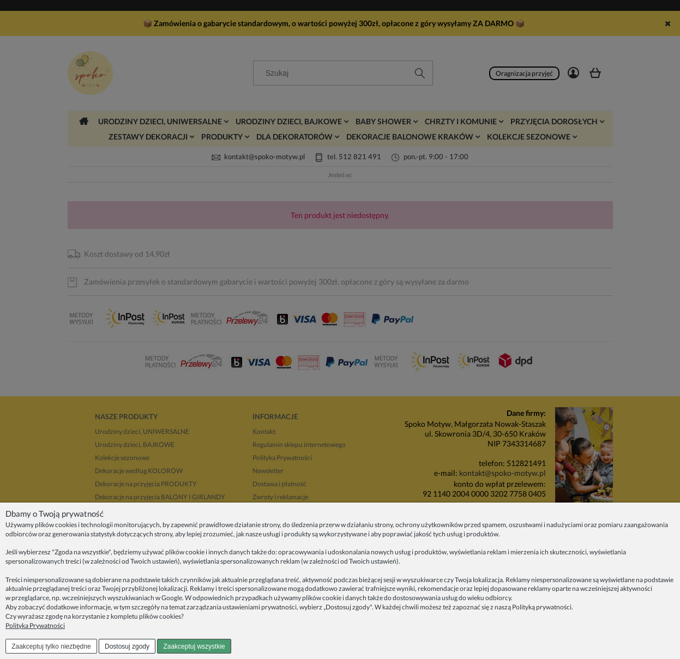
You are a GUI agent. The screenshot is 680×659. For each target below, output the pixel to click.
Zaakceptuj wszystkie (194, 646)
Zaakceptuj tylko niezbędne (51, 646)
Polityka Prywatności (35, 625)
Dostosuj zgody (127, 646)
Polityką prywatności (541, 607)
